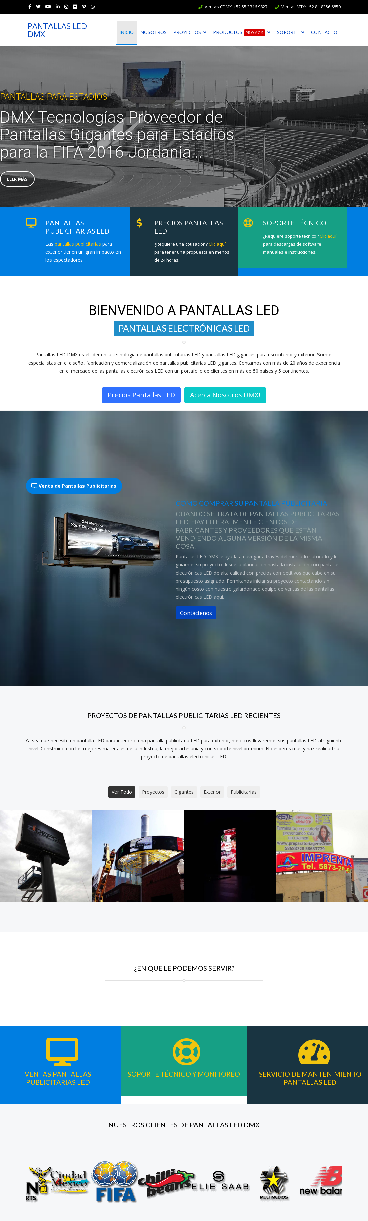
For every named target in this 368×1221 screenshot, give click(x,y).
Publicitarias (244, 792)
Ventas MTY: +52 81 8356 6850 (311, 7)
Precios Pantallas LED (141, 394)
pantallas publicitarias (78, 244)
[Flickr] (75, 6)
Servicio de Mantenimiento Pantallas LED (310, 1078)
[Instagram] (66, 6)
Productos (239, 32)
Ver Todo (122, 792)
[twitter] (38, 6)
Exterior (212, 792)
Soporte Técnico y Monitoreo (184, 1074)
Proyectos (187, 32)
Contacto (324, 32)
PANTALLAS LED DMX (57, 30)
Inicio (126, 32)
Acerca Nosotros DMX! (225, 394)
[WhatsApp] (93, 6)
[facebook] (29, 6)
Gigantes (184, 792)
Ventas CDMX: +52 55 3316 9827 (236, 7)
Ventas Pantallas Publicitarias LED (58, 1078)
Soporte (288, 32)
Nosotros (153, 32)
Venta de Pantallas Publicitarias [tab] (73, 485)
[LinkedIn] (58, 6)
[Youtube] (48, 6)
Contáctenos (196, 613)
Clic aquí (217, 244)
